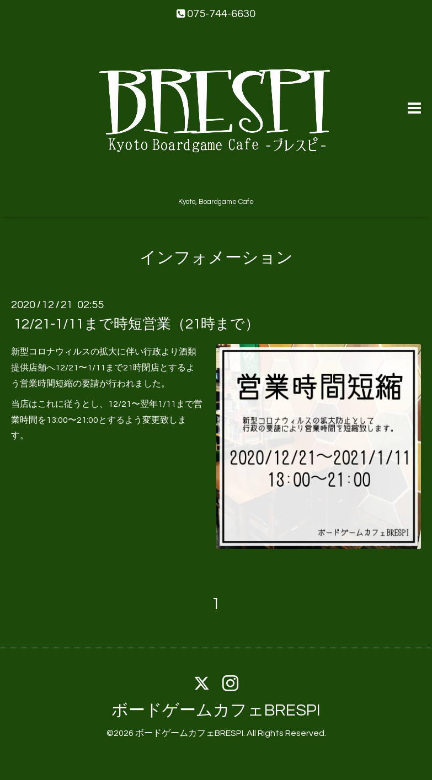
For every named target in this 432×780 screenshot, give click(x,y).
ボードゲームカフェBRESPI (216, 710)
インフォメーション (216, 257)
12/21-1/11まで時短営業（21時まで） (136, 324)
